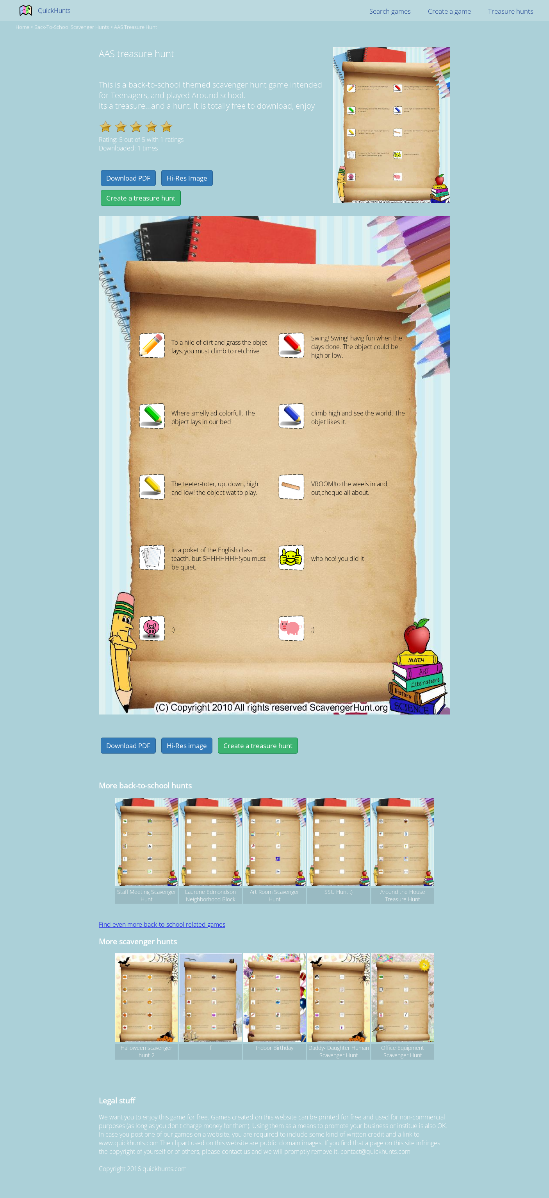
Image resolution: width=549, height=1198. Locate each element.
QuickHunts (54, 10)
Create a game (449, 11)
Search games (390, 11)
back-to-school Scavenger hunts (71, 26)
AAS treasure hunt (135, 26)
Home (22, 26)
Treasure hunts (510, 11)
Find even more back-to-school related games (162, 924)
